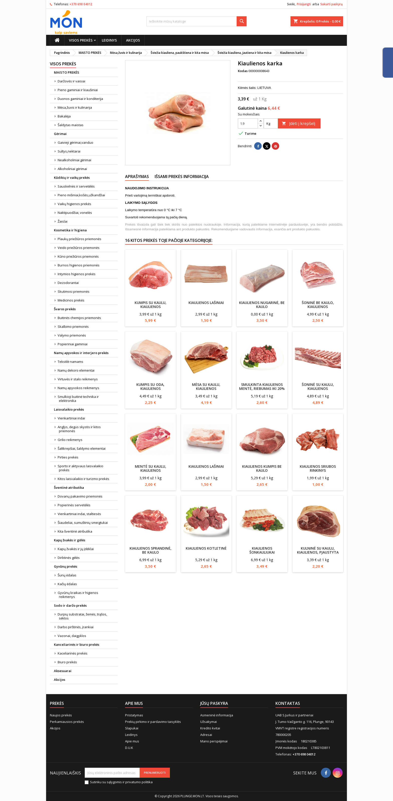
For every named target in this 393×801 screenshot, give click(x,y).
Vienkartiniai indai (71, 418)
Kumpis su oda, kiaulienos (150, 386)
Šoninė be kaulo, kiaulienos (318, 304)
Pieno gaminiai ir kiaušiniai (78, 90)
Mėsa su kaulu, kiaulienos (206, 386)
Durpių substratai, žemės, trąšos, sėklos (82, 616)
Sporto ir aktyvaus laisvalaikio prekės (80, 468)
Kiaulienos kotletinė (206, 548)
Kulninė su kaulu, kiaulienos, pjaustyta (318, 550)
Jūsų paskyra (214, 703)
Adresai (206, 734)
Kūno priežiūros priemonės (78, 256)
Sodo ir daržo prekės (70, 605)
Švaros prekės (65, 309)
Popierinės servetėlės (74, 505)
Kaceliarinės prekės (72, 653)
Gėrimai (60, 133)
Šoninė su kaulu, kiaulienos (318, 386)
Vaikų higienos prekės (74, 204)
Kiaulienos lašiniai (206, 302)
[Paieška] (196, 21)
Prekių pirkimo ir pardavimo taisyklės (153, 721)
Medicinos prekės (71, 300)
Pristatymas (134, 715)
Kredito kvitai (210, 728)
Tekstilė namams (70, 361)
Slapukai (131, 728)
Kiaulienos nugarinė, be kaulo (262, 304)
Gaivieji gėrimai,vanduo (75, 142)
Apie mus (132, 741)
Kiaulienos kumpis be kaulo (262, 468)
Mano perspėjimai (214, 741)
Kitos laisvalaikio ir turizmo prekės (83, 478)
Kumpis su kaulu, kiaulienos (150, 304)
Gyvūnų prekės (65, 566)
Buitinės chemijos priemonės (79, 317)
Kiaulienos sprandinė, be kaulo (150, 550)
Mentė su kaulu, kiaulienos (150, 468)
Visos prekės (80, 40)
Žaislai (62, 221)
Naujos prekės (61, 715)
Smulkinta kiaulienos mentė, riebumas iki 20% (262, 386)
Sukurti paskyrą (331, 4)
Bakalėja (64, 116)
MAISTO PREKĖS (66, 72)
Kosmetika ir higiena (70, 230)
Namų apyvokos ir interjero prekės (81, 353)
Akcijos (133, 40)
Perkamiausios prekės (67, 721)
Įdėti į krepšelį (298, 123)
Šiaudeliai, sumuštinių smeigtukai (83, 522)
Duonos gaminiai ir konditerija (80, 98)
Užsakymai (208, 721)
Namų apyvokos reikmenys (78, 388)
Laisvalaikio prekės (69, 409)
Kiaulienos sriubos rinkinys (318, 468)
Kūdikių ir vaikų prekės (72, 177)
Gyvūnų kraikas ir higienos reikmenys (78, 594)
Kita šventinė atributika (75, 531)
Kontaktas (287, 703)
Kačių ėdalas (67, 584)
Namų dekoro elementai (76, 370)
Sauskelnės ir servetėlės (76, 186)
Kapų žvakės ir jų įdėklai (76, 549)
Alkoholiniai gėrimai (72, 169)
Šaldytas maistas (70, 125)
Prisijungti (304, 4)
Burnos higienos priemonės (79, 265)
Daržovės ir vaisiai (71, 81)
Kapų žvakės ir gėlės (69, 540)
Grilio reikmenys (70, 439)
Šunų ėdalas (67, 575)
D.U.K (129, 747)
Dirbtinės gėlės (69, 557)
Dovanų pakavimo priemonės (80, 496)
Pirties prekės (68, 457)
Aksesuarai (62, 671)
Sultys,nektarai (69, 151)
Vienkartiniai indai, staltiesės (79, 514)
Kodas (243, 71)
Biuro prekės (67, 662)
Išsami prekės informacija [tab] (182, 176)
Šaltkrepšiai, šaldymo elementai (82, 448)
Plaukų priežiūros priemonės (79, 239)
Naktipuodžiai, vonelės (75, 212)
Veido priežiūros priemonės (79, 247)
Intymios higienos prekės (76, 274)
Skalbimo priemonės (73, 326)
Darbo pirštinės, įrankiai (75, 627)
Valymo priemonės (72, 335)
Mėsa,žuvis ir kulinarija (75, 107)
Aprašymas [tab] (137, 176)
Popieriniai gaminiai (72, 344)
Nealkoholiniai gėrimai (74, 160)
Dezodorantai (68, 282)
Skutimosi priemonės (73, 291)
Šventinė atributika (69, 487)
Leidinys (109, 40)
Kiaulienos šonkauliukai (262, 550)
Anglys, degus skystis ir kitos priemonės (79, 429)
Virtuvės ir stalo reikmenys (78, 379)
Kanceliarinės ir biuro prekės (76, 644)
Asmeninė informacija (216, 715)
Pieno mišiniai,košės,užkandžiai (81, 195)
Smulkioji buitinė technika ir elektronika (78, 398)
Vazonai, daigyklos (72, 635)
